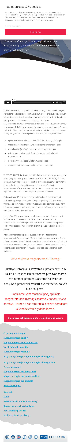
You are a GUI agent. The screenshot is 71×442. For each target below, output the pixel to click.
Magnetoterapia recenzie (17, 352)
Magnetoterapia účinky (16, 338)
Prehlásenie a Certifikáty (16, 415)
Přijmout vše (35, 32)
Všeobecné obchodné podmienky (20, 401)
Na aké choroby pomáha (16, 347)
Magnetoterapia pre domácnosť (20, 371)
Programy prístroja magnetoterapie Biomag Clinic (29, 362)
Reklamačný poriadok (15, 410)
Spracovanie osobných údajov (19, 406)
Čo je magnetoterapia (14, 333)
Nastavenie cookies (13, 26)
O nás (6, 396)
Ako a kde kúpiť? (12, 385)
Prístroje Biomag (12, 367)
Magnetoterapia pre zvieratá (18, 381)
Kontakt (8, 392)
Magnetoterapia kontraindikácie (20, 342)
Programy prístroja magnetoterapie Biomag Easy (29, 356)
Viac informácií (47, 20)
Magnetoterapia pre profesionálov (21, 376)
